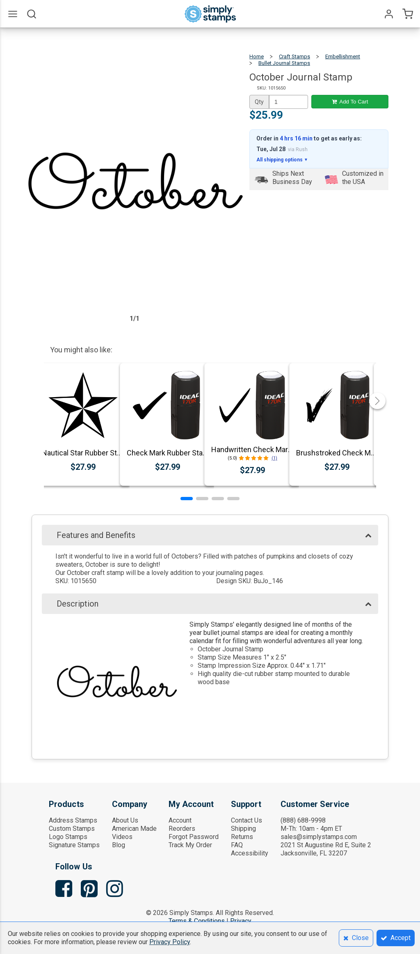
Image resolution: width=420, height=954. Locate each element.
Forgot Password (194, 837)
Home (256, 56)
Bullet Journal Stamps (284, 63)
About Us (125, 820)
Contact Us (246, 820)
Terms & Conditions (197, 921)
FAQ (237, 845)
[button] (186, 498)
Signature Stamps (74, 845)
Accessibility (249, 853)
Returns (242, 837)
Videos (122, 837)
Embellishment (342, 56)
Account (180, 820)
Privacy (240, 921)
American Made (134, 828)
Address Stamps (73, 820)
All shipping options (282, 160)
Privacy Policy (169, 942)
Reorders (182, 828)
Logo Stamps (68, 837)
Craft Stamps (294, 56)
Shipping (243, 828)
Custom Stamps (72, 828)
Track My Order (190, 845)
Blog (118, 845)
